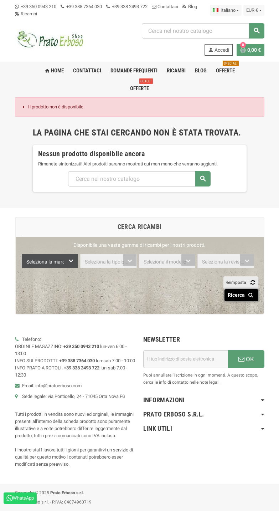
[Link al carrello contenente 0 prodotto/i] (250, 50)
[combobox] (50, 261)
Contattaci (165, 6)
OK (246, 359)
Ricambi (26, 13)
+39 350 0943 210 (38, 6)
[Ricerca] (203, 31)
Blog (189, 6)
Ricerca (242, 295)
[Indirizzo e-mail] (185, 359)
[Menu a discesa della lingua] (226, 10)
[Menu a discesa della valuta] (253, 10)
